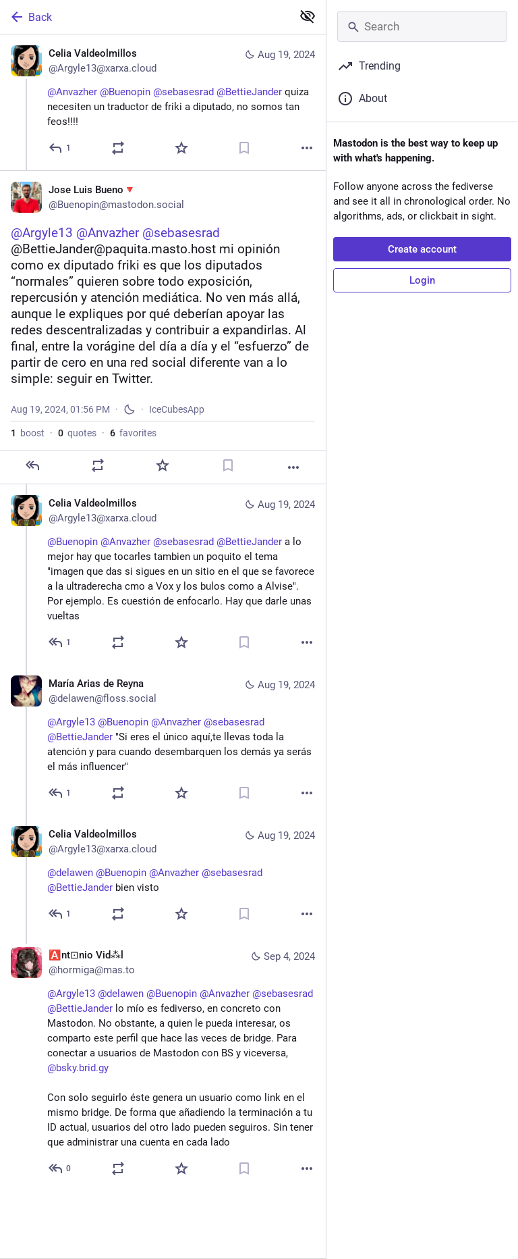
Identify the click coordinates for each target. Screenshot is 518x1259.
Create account (422, 249)
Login (422, 280)
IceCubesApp (176, 418)
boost (28, 442)
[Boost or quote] (118, 148)
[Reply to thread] (60, 652)
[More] (307, 148)
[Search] (422, 26)
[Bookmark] (244, 148)
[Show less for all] (307, 16)
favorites (133, 442)
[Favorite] (181, 148)
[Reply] (60, 148)
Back (30, 17)
